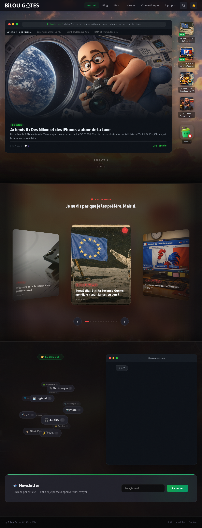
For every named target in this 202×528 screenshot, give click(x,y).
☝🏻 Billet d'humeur (39, 431)
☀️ (194, 5)
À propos (170, 5)
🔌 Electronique (60, 388)
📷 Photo (72, 409)
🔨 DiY (28, 415)
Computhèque (150, 5)
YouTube (180, 522)
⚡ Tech (50, 433)
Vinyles (131, 5)
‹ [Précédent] (77, 321)
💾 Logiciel (41, 398)
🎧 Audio (54, 420)
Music (117, 5)
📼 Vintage (41, 415)
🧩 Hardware (50, 385)
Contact (193, 522)
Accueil (91, 5)
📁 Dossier (62, 426)
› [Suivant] (124, 321)
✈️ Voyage (53, 392)
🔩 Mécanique (72, 404)
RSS (170, 522)
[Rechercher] (183, 5)
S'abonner (177, 488)
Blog (105, 5)
